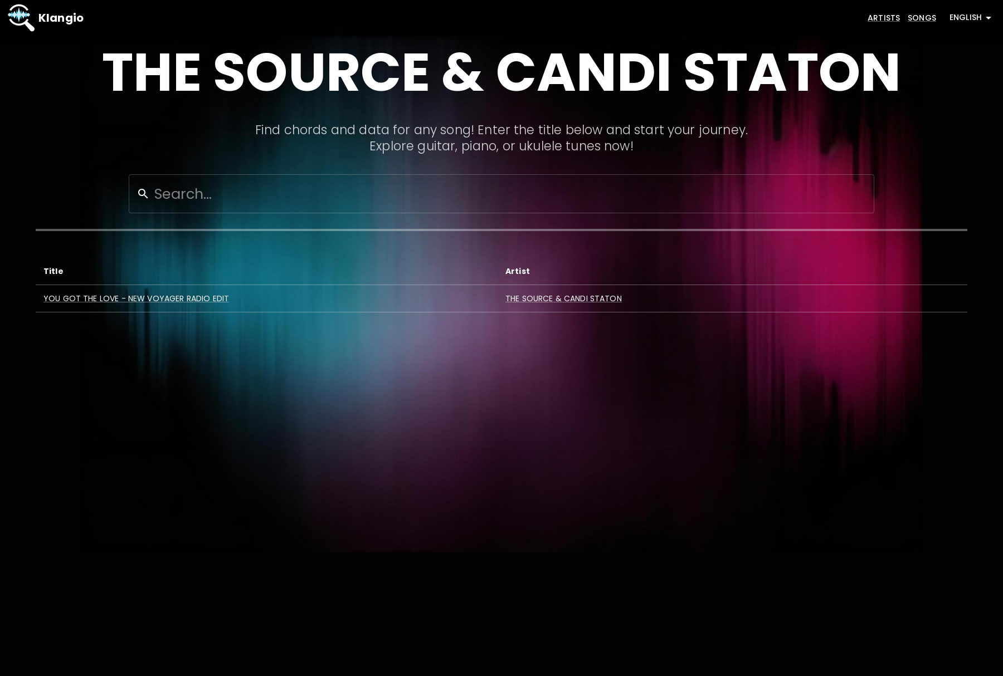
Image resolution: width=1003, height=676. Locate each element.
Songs (922, 17)
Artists (884, 17)
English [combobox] (966, 17)
